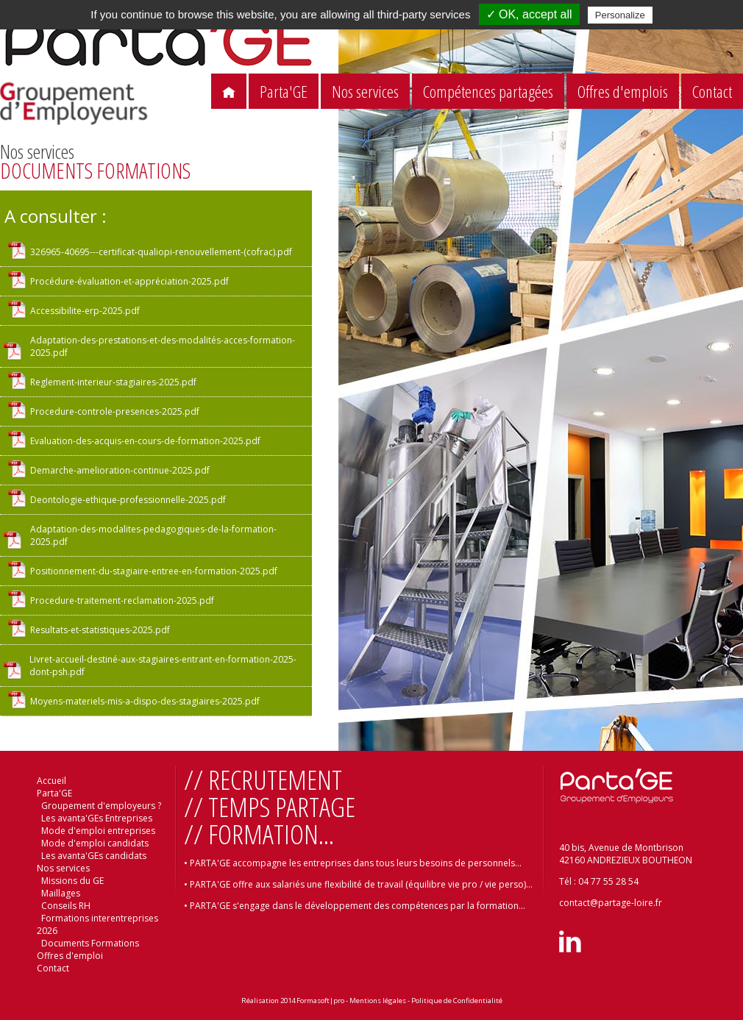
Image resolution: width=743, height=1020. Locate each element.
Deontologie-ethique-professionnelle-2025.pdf (128, 499)
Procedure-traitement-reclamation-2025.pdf (122, 600)
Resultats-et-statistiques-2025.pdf (100, 630)
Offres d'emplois (622, 91)
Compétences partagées (488, 91)
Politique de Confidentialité (456, 1000)
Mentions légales (377, 1000)
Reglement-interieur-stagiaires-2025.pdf (113, 382)
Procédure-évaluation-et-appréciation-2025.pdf (129, 281)
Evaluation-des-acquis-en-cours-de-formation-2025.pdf (145, 441)
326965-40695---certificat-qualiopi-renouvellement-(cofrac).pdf (161, 252)
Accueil (51, 780)
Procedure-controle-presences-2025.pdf (114, 411)
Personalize (620, 15)
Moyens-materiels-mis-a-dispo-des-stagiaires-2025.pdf (145, 701)
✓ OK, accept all (529, 14)
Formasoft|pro (320, 1000)
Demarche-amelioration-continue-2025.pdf (120, 470)
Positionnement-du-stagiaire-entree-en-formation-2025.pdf (153, 571)
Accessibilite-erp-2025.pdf (85, 310)
